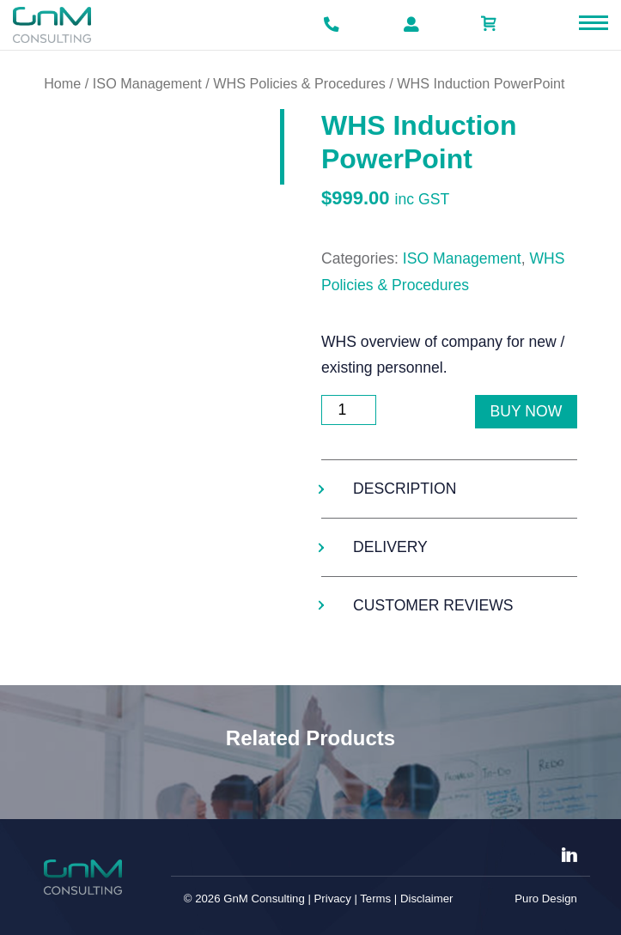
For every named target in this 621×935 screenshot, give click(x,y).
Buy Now (526, 411)
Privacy (332, 898)
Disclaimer (427, 898)
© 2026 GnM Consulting (244, 898)
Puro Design (545, 898)
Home (62, 83)
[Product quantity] (348, 410)
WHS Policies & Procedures (299, 83)
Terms (375, 898)
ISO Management (147, 83)
